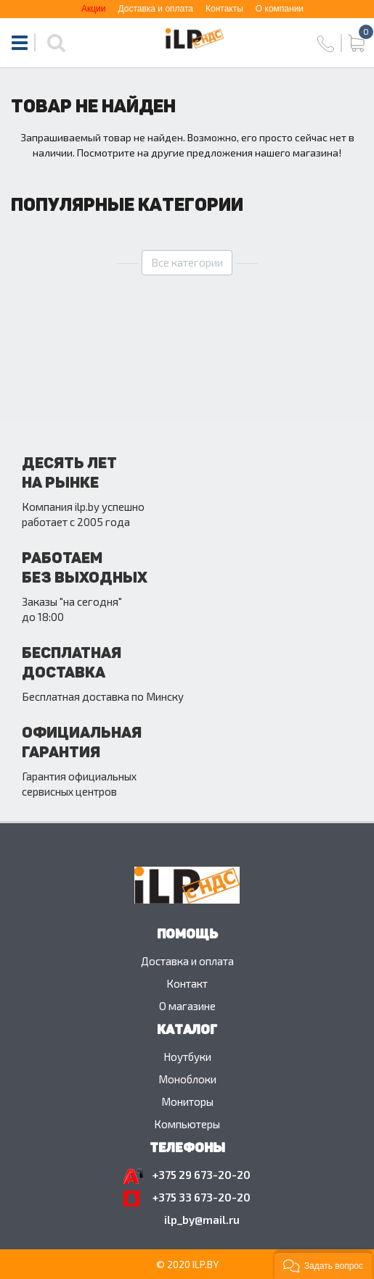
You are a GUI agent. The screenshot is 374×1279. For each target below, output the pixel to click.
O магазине (187, 1005)
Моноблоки (187, 1079)
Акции (93, 9)
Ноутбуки (187, 1056)
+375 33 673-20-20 (202, 1197)
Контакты (224, 9)
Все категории (187, 262)
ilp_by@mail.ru (202, 1219)
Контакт (187, 983)
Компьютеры (187, 1123)
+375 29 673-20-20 (202, 1174)
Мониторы (187, 1101)
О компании (280, 9)
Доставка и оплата (155, 9)
